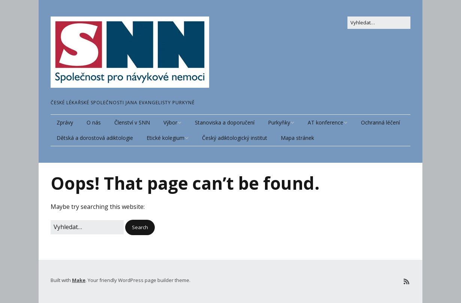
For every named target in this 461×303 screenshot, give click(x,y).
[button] (140, 227)
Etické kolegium (165, 137)
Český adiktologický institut (234, 137)
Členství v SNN (132, 122)
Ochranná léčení (380, 122)
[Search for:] (378, 22)
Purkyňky (279, 122)
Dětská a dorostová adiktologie (95, 137)
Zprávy (65, 122)
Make (78, 280)
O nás (94, 122)
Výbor (170, 122)
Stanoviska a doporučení (224, 122)
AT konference (325, 122)
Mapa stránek (297, 137)
